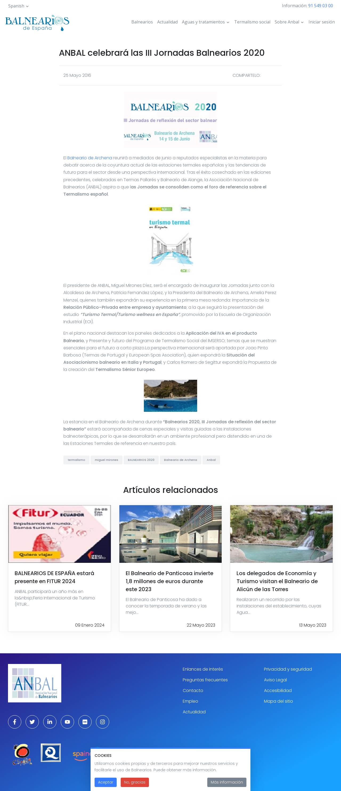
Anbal (211, 460)
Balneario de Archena (89, 158)
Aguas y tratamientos (203, 22)
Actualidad (167, 22)
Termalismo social (252, 22)
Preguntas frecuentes (205, 680)
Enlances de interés (203, 669)
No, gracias (134, 786)
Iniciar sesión (321, 22)
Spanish (16, 6)
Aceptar (105, 786)
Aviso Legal (275, 680)
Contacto (193, 690)
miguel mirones (106, 460)
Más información (227, 786)
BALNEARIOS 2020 (141, 460)
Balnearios (142, 22)
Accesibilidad (278, 690)
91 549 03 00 (320, 6)
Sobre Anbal (287, 22)
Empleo (190, 701)
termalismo (76, 460)
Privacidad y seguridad (288, 669)
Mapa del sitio (278, 701)
